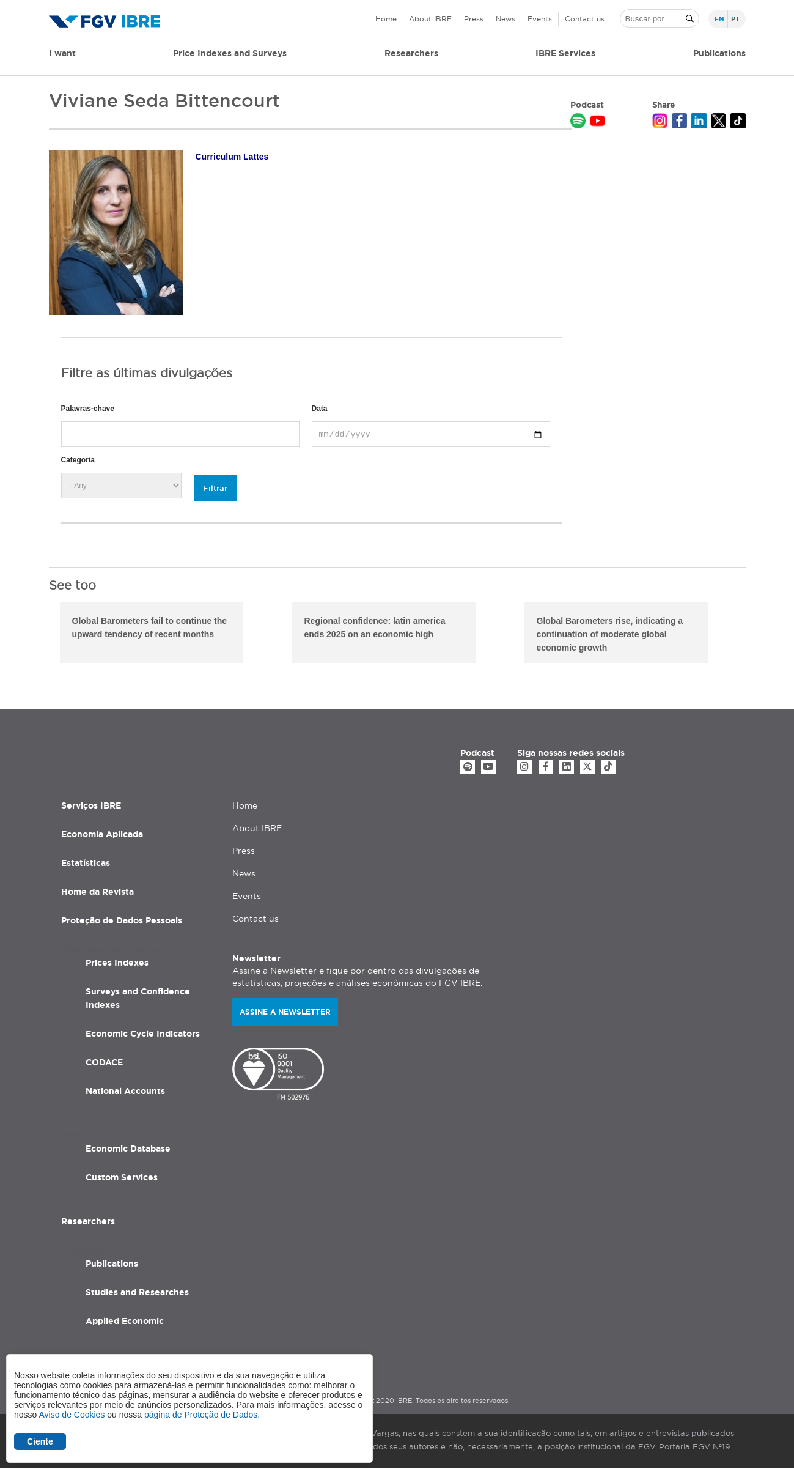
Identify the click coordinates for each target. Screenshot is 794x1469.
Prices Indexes (117, 963)
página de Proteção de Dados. (202, 1414)
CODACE (104, 1062)
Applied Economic (125, 1321)
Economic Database (128, 1148)
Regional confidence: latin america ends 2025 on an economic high (375, 627)
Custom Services (122, 1177)
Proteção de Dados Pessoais (121, 920)
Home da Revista (97, 892)
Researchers (411, 53)
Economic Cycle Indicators (143, 1033)
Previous (40, 634)
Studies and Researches (137, 1292)
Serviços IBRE (91, 805)
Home (386, 19)
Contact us (585, 19)
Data (320, 408)
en (719, 19)
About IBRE (430, 19)
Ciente (40, 1441)
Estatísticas (85, 863)
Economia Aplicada (102, 834)
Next (755, 634)
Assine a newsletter (285, 1012)
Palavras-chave (87, 408)
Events (539, 19)
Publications (112, 1263)
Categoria (78, 460)
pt (735, 19)
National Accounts (125, 1091)
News (505, 19)
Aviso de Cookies (72, 1414)
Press (473, 19)
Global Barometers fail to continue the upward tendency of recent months (149, 627)
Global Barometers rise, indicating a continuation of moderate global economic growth (610, 634)
